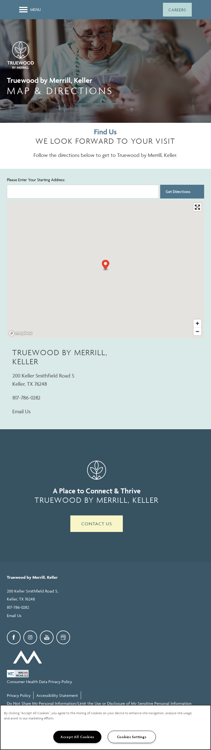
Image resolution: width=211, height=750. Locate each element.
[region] (105, 727)
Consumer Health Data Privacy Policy (39, 681)
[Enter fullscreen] (197, 207)
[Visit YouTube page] (47, 637)
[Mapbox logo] (21, 333)
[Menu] (30, 9)
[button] (177, 10)
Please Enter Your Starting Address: (36, 179)
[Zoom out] (197, 331)
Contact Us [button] (96, 523)
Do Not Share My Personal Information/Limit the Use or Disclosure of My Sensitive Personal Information (99, 703)
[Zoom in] (197, 323)
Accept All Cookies (77, 737)
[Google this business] (63, 637)
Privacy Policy (18, 695)
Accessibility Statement (57, 695)
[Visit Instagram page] (30, 637)
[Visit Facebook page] (14, 637)
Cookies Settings (131, 737)
